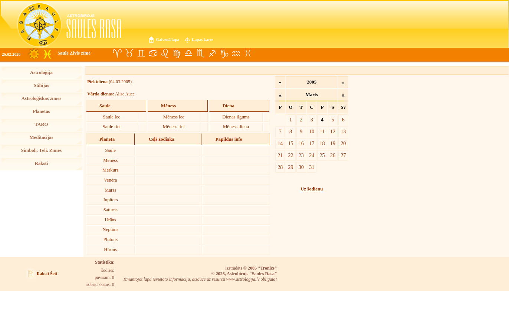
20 (343, 143)
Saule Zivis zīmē (74, 53)
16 (301, 143)
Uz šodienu (312, 189)
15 (290, 143)
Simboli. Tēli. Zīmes (41, 150)
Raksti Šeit (47, 273)
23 (301, 155)
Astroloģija (41, 72)
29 (290, 167)
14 (280, 143)
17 (311, 143)
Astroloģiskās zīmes (41, 98)
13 (343, 131)
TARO (41, 124)
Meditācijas (41, 137)
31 (311, 167)
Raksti (41, 163)
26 (332, 155)
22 (290, 155)
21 (280, 155)
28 (280, 167)
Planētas (41, 111)
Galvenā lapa (167, 39)
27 (343, 155)
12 (332, 131)
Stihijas (41, 85)
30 (301, 167)
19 (332, 143)
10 (311, 131)
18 (322, 143)
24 (311, 155)
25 (322, 155)
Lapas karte (202, 39)
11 (322, 131)
